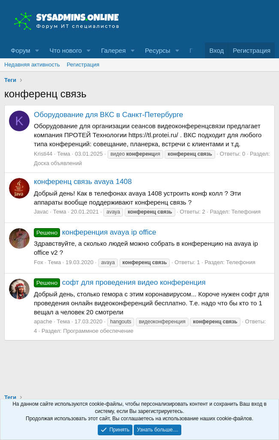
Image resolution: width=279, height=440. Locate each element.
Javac (41, 211)
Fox (38, 262)
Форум (20, 50)
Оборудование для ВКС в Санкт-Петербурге (108, 115)
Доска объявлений (58, 163)
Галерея (113, 50)
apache (43, 321)
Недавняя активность (32, 64)
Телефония (246, 211)
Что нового (65, 50)
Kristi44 (43, 154)
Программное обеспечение (98, 331)
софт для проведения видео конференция (120, 282)
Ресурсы (157, 50)
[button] (37, 50)
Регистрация (83, 64)
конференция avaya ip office (95, 232)
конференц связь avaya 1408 (83, 182)
